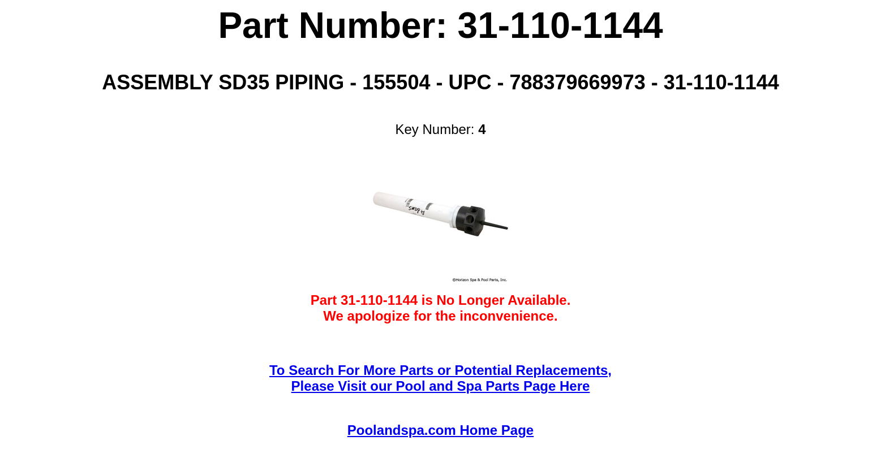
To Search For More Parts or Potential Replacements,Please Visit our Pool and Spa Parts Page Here (440, 378)
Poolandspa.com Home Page (440, 430)
